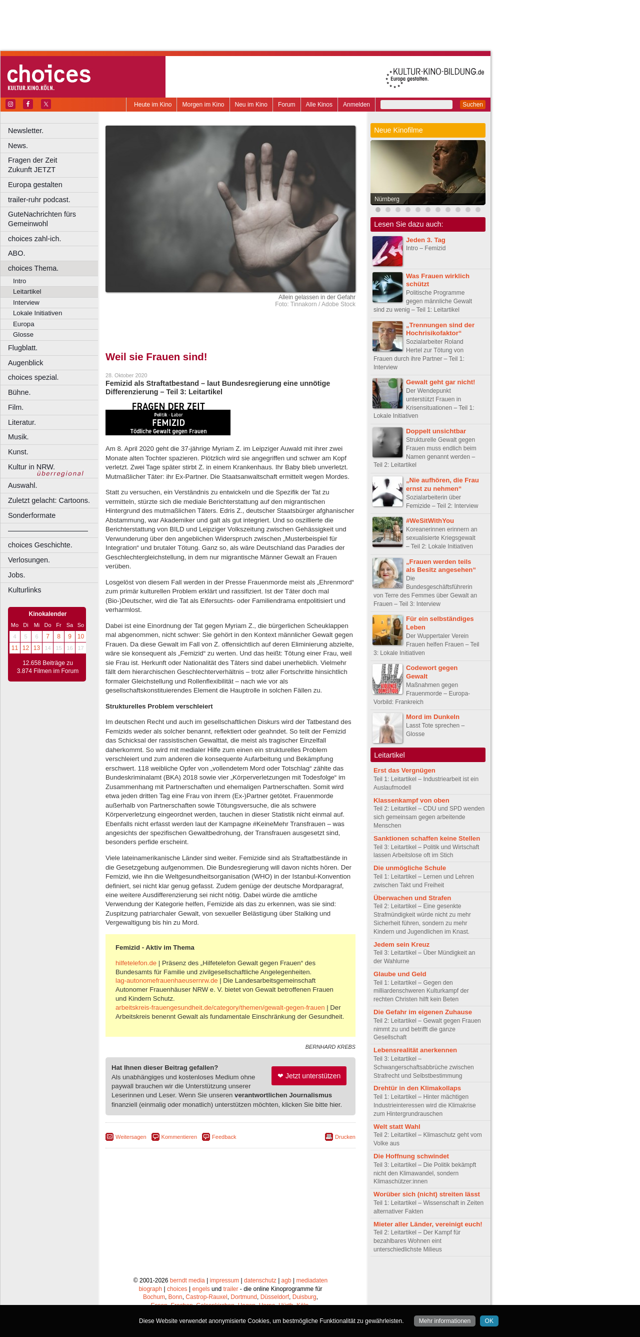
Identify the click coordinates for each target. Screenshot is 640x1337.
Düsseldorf (274, 1296)
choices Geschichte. (40, 545)
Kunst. (18, 452)
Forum (287, 104)
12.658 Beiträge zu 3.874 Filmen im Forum (47, 667)
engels (201, 1288)
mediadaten (312, 1280)
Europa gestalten (35, 185)
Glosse (23, 334)
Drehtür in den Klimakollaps (417, 1088)
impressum (225, 1280)
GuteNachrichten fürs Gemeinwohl (42, 219)
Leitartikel (27, 291)
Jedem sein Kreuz (402, 944)
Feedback (224, 1137)
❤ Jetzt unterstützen (309, 1076)
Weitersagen (131, 1137)
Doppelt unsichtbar (436, 431)
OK (489, 1320)
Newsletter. (26, 131)
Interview (26, 302)
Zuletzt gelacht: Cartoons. (49, 500)
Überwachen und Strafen (412, 898)
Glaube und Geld (400, 974)
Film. (16, 407)
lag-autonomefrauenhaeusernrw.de (167, 980)
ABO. (16, 253)
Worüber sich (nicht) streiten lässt (427, 1194)
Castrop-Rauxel (206, 1296)
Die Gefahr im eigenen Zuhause (423, 1012)
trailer (230, 1288)
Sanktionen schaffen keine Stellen (427, 838)
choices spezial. (33, 377)
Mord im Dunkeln (433, 717)
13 (37, 647)
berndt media (187, 1280)
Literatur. (22, 422)
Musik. (18, 437)
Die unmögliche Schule (410, 868)
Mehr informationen (444, 1320)
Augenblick (25, 363)
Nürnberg (387, 199)
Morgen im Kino (203, 104)
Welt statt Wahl (397, 1126)
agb (287, 1280)
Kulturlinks (24, 590)
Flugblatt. (23, 348)
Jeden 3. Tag (426, 240)
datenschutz (260, 1280)
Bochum (154, 1296)
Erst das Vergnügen (405, 770)
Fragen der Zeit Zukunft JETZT (54, 165)
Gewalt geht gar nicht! (440, 382)
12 (25, 647)
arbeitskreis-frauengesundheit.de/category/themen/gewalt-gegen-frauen (220, 1007)
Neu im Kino (251, 104)
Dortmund (243, 1296)
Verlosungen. (29, 560)
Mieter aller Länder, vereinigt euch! (428, 1224)
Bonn (175, 1296)
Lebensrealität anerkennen (415, 1050)
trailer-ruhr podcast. (39, 200)
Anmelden (356, 104)
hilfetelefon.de (136, 963)
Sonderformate (32, 515)
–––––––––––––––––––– (48, 530)
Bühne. (19, 392)
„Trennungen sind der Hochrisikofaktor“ (440, 329)
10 (81, 636)
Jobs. (16, 575)
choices (177, 1288)
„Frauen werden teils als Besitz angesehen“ (441, 566)
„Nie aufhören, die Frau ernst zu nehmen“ (442, 484)
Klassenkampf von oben (412, 800)
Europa (23, 324)
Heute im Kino (153, 104)
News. (18, 146)
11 (15, 647)
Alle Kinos (319, 104)
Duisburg (304, 1296)
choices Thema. (33, 268)
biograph (150, 1288)
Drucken (345, 1137)
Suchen (472, 104)
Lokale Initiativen (37, 313)
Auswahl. (22, 485)
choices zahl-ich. (34, 239)
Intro (19, 281)
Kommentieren (180, 1137)
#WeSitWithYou (430, 520)
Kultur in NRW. (31, 467)
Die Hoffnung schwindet (411, 1156)
